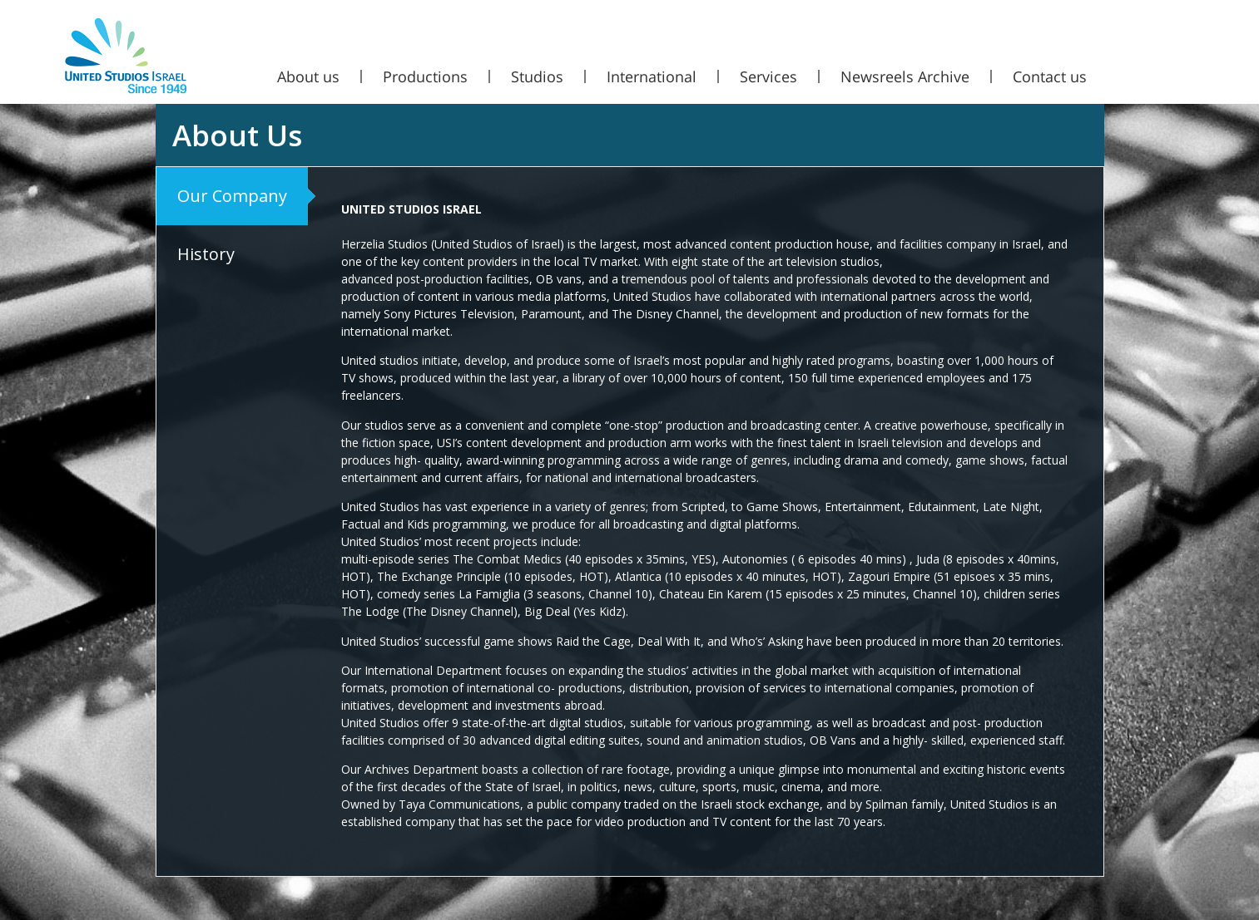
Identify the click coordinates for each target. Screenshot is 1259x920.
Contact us (1050, 76)
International (651, 76)
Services (768, 76)
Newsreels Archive (904, 76)
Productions (425, 76)
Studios (537, 76)
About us (308, 76)
